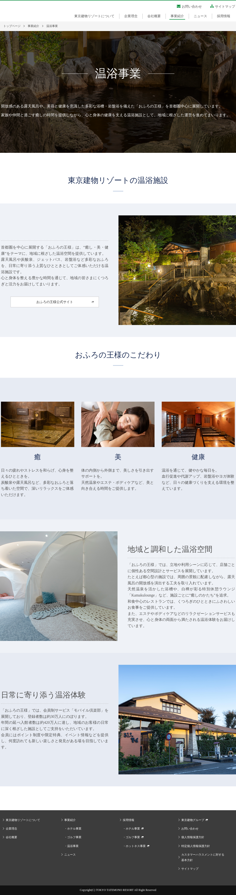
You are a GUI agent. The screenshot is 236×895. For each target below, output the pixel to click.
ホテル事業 (74, 828)
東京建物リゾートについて (94, 16)
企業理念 (131, 16)
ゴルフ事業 (74, 837)
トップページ (12, 26)
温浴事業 (73, 846)
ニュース (200, 16)
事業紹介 (177, 16)
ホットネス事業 (136, 846)
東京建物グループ (192, 820)
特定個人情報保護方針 (195, 846)
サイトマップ (225, 6)
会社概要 (154, 16)
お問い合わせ (192, 6)
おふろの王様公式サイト (54, 302)
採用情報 (223, 16)
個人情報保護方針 (192, 837)
